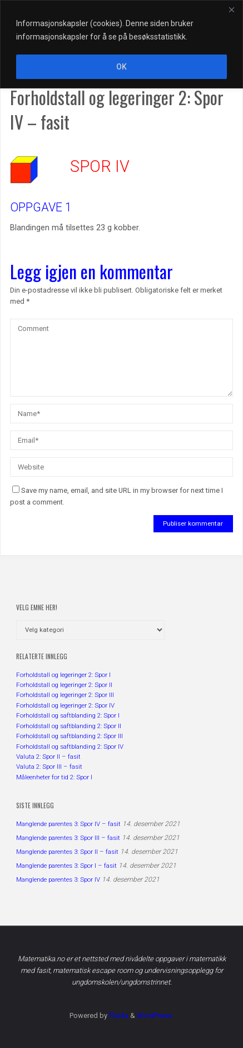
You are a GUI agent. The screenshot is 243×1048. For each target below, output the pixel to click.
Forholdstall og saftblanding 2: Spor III (69, 736)
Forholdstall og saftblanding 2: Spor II (68, 726)
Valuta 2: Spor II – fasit (48, 756)
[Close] (231, 9)
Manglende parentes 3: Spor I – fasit (66, 865)
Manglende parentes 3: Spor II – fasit (67, 852)
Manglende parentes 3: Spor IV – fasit (68, 824)
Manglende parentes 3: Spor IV (58, 879)
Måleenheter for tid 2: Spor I (54, 777)
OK (121, 66)
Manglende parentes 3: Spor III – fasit (68, 838)
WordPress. (155, 1015)
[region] (121, 44)
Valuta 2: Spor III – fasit (49, 766)
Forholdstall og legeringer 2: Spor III (65, 695)
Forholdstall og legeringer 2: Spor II (64, 685)
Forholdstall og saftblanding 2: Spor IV (69, 746)
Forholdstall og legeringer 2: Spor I (63, 675)
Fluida (117, 1015)
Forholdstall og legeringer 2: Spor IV (65, 705)
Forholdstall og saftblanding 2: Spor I (68, 715)
